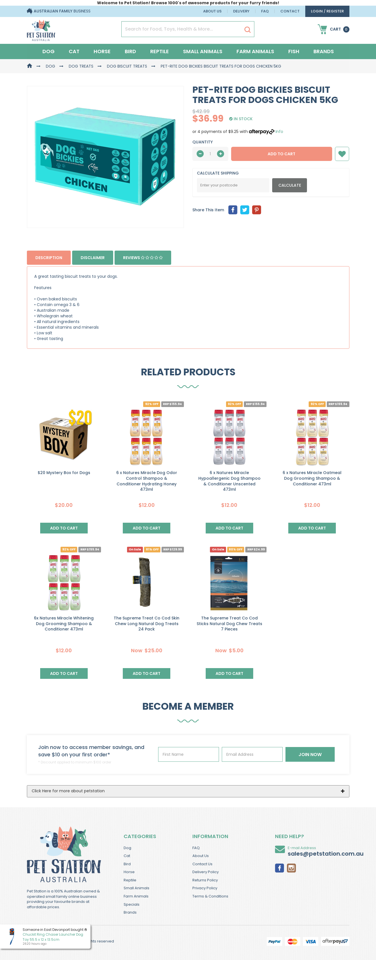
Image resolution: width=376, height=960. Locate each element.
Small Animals (202, 51)
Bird (130, 51)
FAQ (265, 11)
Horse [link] (129, 872)
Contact (290, 11)
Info (279, 131)
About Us (212, 11)
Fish (293, 51)
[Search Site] (247, 29)
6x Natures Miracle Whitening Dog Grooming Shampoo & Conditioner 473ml (64, 623)
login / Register (327, 11)
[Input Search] (181, 29)
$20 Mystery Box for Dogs (64, 472)
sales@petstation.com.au (326, 854)
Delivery (241, 11)
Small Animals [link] (136, 888)
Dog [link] (127, 848)
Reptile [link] (130, 880)
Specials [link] (131, 904)
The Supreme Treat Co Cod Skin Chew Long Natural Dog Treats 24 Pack (146, 623)
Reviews (143, 258)
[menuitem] (232, 209)
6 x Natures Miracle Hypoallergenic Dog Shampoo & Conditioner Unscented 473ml (229, 481)
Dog (48, 51)
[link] (279, 867)
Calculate (289, 185)
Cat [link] (127, 855)
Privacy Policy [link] (204, 888)
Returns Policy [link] (205, 880)
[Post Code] (233, 185)
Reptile (159, 51)
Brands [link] (130, 912)
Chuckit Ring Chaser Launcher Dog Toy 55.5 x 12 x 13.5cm (53, 937)
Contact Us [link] (202, 864)
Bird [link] (127, 864)
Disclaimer (93, 258)
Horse (102, 51)
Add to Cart (281, 154)
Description (48, 258)
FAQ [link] (196, 848)
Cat (74, 51)
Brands (323, 51)
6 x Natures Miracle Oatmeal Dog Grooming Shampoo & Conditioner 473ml (312, 478)
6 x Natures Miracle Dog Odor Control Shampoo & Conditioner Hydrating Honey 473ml (146, 481)
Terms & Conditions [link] (210, 896)
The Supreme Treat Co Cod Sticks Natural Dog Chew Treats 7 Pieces (229, 623)
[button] (342, 154)
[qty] (210, 154)
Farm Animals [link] (136, 896)
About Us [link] (200, 855)
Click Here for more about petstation (68, 791)
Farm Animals (255, 51)
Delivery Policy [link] (205, 872)
